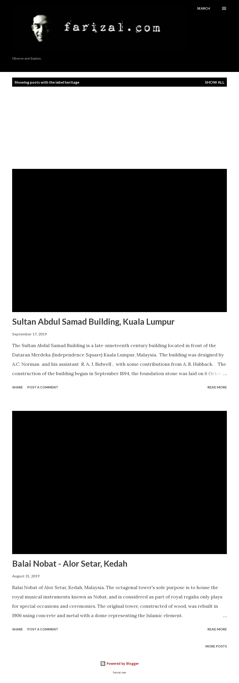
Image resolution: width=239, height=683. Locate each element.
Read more (217, 387)
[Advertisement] (119, 125)
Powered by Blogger (119, 663)
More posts (216, 646)
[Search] (203, 8)
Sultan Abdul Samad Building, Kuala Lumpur (93, 321)
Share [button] (17, 387)
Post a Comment (42, 387)
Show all (215, 82)
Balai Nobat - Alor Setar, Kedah (69, 563)
